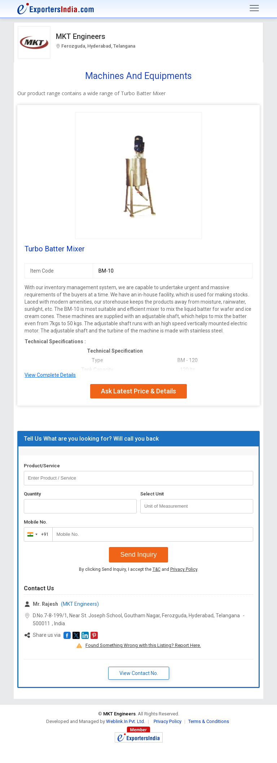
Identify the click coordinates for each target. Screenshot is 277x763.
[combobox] (37, 534)
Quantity (32, 494)
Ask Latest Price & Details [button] (138, 391)
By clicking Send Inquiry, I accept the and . (138, 569)
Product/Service (42, 465)
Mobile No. (35, 522)
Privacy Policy (183, 569)
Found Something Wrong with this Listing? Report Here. (143, 645)
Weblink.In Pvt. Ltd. (125, 721)
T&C (157, 569)
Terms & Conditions (208, 721)
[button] (67, 635)
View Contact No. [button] (138, 673)
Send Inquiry (138, 554)
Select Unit (152, 494)
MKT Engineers (80, 36)
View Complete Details (50, 375)
